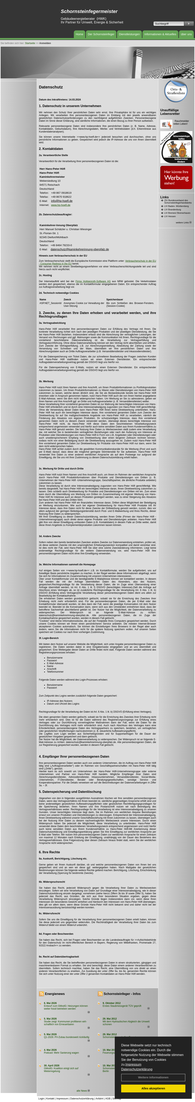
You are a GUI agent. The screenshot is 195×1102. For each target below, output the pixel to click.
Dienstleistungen (129, 34)
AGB (107, 1098)
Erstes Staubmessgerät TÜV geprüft (122, 1006)
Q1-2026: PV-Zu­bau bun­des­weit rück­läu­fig (66, 1037)
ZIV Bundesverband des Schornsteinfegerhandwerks (178, 201)
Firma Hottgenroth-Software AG (93, 281)
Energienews (55, 994)
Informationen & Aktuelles (160, 34)
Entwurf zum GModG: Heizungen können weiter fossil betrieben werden (66, 1007)
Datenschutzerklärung (136, 1069)
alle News (82, 1090)
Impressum (133, 1064)
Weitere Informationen (153, 1077)
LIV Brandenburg (172, 209)
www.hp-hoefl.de (60, 205)
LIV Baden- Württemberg (176, 206)
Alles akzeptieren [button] (153, 1088)
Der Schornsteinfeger (101, 34)
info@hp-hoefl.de (62, 201)
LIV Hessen (170, 216)
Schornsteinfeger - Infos (122, 994)
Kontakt (50, 1098)
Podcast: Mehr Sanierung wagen (61, 1052)
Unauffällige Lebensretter (170, 111)
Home (79, 34)
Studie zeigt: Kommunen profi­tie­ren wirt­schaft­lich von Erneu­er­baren (65, 1023)
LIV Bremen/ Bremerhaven (177, 213)
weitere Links (183, 222)
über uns (186, 34)
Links (164, 197)
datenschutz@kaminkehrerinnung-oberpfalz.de (80, 249)
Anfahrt (99, 1098)
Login (41, 1098)
